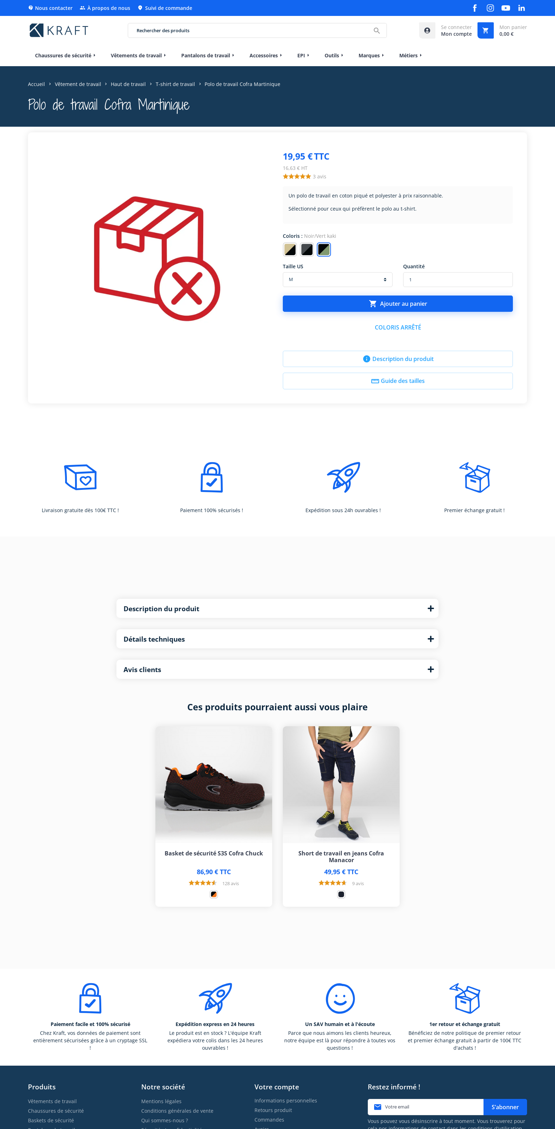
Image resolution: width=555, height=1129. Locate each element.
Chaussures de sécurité (56, 1110)
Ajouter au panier (398, 303)
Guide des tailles (398, 381)
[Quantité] (458, 279)
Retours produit (273, 1110)
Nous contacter (50, 8)
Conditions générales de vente (177, 1110)
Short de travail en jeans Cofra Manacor (341, 857)
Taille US (293, 266)
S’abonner (505, 1107)
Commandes (269, 1119)
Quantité (414, 266)
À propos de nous (105, 8)
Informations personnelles (285, 1100)
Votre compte (276, 1086)
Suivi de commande (164, 8)
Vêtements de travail (52, 1101)
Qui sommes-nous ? (164, 1120)
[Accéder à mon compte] (445, 30)
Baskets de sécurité (51, 1120)
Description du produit (398, 359)
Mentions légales (161, 1101)
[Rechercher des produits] (257, 30)
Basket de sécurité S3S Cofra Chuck (214, 853)
